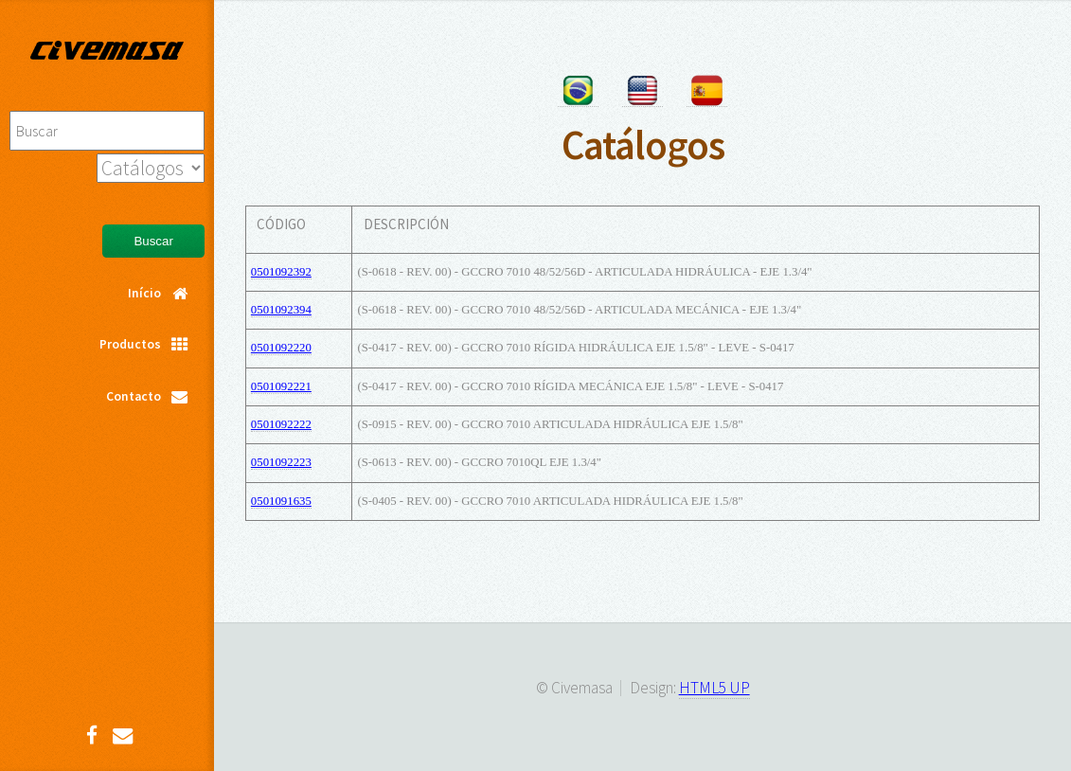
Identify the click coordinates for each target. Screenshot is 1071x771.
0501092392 (281, 271)
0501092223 (281, 462)
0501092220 (281, 347)
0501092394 (281, 309)
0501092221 (281, 386)
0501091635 (281, 501)
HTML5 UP (714, 687)
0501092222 (281, 424)
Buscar (153, 241)
